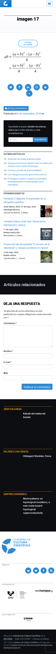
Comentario (10, 323)
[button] (11, 87)
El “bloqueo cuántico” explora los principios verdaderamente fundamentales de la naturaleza (27, 182)
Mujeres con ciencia (16, 451)
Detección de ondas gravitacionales (24, 159)
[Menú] (49, 3)
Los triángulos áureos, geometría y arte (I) (27, 174)
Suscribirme (40, 139)
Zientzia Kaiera (13, 409)
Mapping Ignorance (15, 494)
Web (6, 373)
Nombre (8, 351)
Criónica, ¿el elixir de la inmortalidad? (25, 170)
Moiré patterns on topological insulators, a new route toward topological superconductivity (36, 505)
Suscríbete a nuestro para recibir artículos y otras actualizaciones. (27, 129)
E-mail (7, 362)
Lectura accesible (27, 43)
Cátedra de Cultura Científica (26, 636)
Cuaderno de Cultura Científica (25, 642)
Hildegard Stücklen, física (37, 456)
